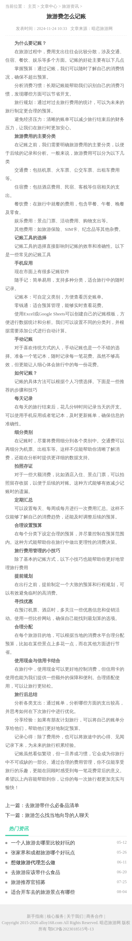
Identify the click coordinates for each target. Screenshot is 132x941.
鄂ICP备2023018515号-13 (71, 929)
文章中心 (48, 6)
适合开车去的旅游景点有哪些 (43, 892)
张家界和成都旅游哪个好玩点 (43, 852)
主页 (32, 6)
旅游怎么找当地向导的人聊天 (57, 815)
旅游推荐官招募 (28, 882)
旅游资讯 (70, 6)
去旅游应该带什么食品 (35, 872)
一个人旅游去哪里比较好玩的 (43, 842)
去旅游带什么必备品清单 (52, 805)
